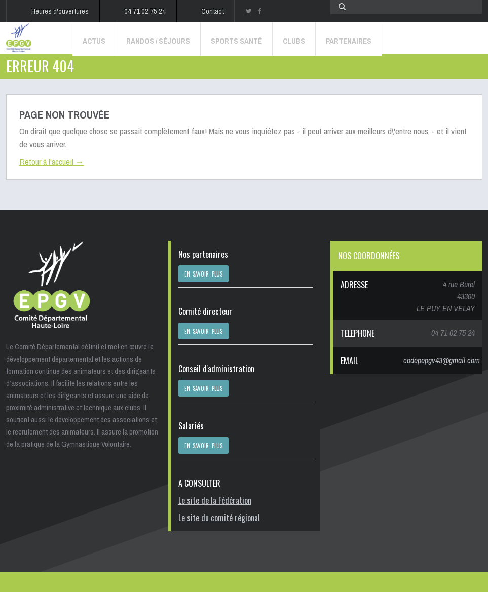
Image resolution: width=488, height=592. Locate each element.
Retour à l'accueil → (51, 161)
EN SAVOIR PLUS (203, 274)
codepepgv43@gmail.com (441, 360)
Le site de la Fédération (214, 500)
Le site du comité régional (219, 517)
